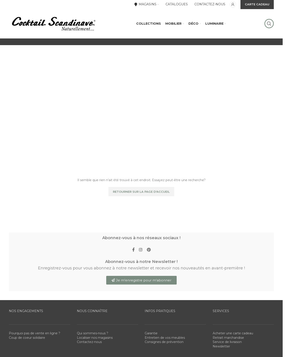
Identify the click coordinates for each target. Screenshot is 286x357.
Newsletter (221, 348)
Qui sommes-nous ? (92, 335)
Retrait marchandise (228, 340)
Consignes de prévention (164, 344)
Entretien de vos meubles (165, 340)
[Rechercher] (269, 24)
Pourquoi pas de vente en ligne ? (34, 335)
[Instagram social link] (141, 251)
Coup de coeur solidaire (27, 340)
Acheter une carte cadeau (233, 335)
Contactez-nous (89, 344)
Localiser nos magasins (95, 340)
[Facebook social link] (133, 251)
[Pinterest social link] (149, 251)
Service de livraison (227, 344)
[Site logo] (53, 24)
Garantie (151, 335)
